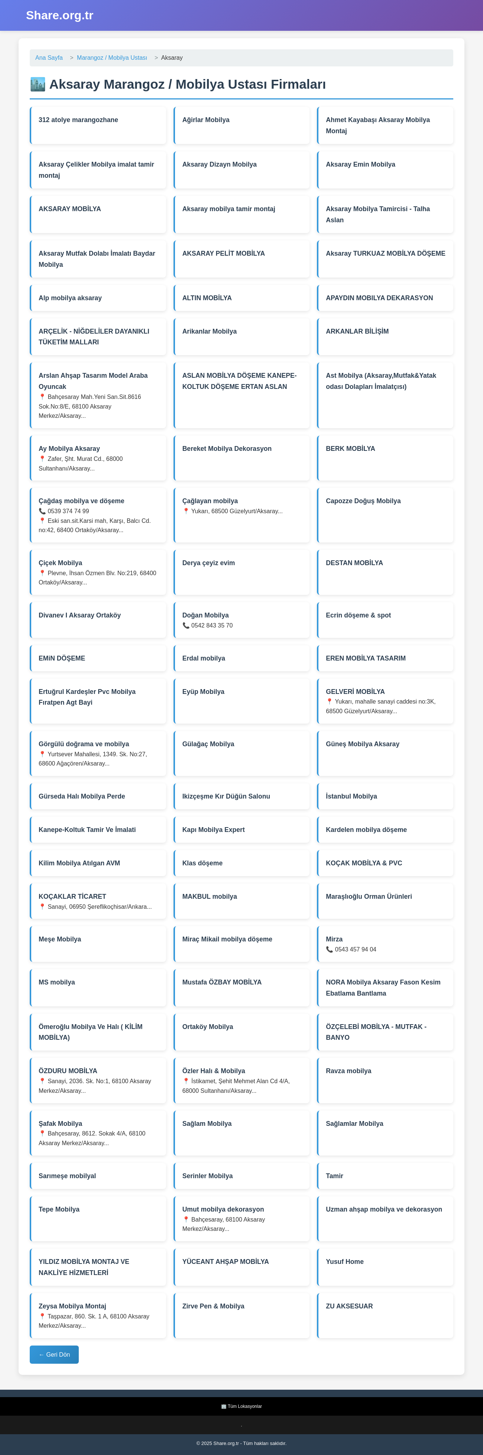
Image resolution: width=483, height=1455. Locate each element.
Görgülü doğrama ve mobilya (84, 744)
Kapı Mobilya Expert (213, 829)
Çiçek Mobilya (60, 563)
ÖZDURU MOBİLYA (68, 1071)
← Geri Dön (54, 1354)
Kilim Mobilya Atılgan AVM (79, 863)
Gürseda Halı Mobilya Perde (82, 796)
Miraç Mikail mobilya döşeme (227, 939)
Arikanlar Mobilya (209, 331)
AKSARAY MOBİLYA (70, 209)
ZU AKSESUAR (349, 1306)
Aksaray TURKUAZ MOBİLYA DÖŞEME (385, 253)
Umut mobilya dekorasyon (223, 1209)
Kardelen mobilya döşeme (366, 829)
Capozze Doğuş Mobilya (363, 501)
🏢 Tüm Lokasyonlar (241, 1406)
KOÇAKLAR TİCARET (72, 896)
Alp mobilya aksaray (70, 298)
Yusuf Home (345, 1261)
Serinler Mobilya (207, 1176)
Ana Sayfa (49, 58)
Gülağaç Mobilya (208, 744)
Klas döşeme (202, 863)
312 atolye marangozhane (78, 120)
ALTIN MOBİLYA (207, 298)
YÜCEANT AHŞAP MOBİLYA (225, 1261)
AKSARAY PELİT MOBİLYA (223, 253)
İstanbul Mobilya (351, 796)
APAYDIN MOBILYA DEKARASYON (379, 298)
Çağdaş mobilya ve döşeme (81, 501)
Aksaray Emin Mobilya (360, 164)
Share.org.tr (59, 15)
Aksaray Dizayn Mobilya (219, 164)
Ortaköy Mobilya (207, 1026)
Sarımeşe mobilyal (67, 1176)
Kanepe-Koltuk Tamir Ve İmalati (87, 829)
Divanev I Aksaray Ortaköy (80, 615)
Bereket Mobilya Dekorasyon (227, 448)
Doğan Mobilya (205, 615)
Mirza (334, 939)
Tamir (334, 1176)
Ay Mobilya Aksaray (69, 448)
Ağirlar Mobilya (206, 120)
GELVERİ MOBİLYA (355, 691)
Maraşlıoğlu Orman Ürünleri (369, 896)
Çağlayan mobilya (210, 501)
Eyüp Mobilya (203, 691)
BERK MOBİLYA (350, 448)
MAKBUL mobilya (209, 896)
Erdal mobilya (203, 658)
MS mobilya (57, 982)
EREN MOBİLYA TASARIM (366, 658)
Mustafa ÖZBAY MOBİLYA (222, 982)
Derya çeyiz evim (208, 563)
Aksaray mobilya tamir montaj (228, 209)
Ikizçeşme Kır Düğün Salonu (226, 796)
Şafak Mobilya (60, 1123)
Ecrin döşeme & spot (358, 615)
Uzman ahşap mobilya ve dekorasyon (384, 1209)
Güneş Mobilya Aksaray (362, 744)
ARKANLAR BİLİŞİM (357, 331)
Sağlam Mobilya (207, 1123)
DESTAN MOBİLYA (354, 563)
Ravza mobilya (348, 1071)
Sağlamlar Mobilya (354, 1123)
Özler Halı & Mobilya (213, 1071)
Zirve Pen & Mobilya (213, 1306)
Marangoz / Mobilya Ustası (112, 58)
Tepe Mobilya (59, 1209)
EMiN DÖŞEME (62, 658)
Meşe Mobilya (60, 939)
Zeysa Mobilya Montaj (72, 1306)
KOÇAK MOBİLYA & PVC (364, 863)
